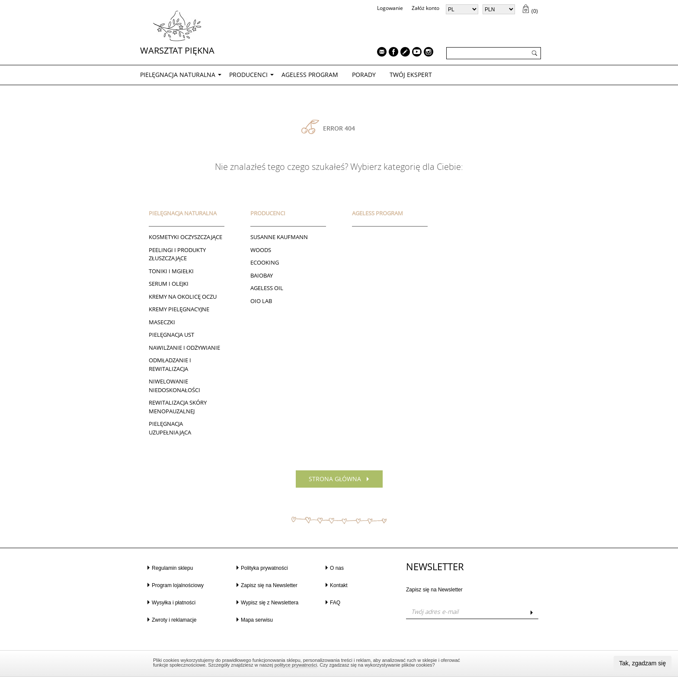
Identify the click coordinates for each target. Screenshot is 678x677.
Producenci (248, 74)
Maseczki (162, 322)
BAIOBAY (261, 275)
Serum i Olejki (169, 283)
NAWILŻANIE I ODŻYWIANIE (184, 347)
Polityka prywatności (264, 568)
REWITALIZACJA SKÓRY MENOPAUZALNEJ (178, 407)
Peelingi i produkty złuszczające (177, 254)
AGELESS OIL (266, 288)
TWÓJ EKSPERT (411, 74)
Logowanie (390, 8)
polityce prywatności (296, 664)
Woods (260, 250)
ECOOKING (264, 262)
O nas (337, 568)
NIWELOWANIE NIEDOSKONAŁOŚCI (174, 385)
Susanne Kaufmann (279, 237)
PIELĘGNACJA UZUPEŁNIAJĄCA (170, 428)
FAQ (335, 603)
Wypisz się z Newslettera (269, 603)
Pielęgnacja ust (171, 334)
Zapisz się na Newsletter (269, 585)
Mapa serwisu (257, 620)
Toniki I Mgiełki (171, 271)
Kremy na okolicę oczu (183, 296)
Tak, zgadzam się (642, 663)
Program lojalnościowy (178, 585)
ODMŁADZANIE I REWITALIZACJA (170, 364)
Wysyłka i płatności (173, 603)
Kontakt (339, 585)
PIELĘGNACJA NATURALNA (177, 74)
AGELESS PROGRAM (309, 74)
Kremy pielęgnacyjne (179, 309)
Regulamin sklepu (172, 568)
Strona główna (335, 479)
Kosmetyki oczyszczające (185, 237)
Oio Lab (261, 301)
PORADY (364, 74)
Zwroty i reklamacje (174, 620)
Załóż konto (425, 8)
